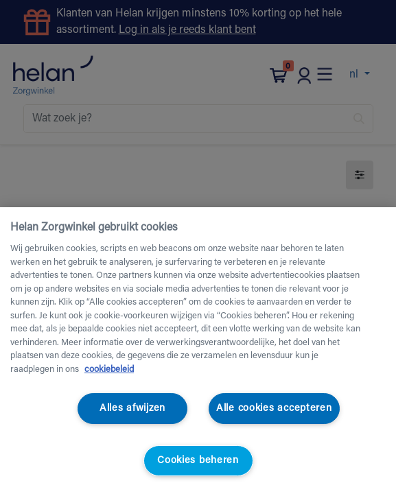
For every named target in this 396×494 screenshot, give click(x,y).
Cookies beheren (198, 461)
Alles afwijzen (132, 408)
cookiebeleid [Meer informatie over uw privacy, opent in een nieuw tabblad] (109, 369)
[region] (198, 350)
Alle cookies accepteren (274, 408)
